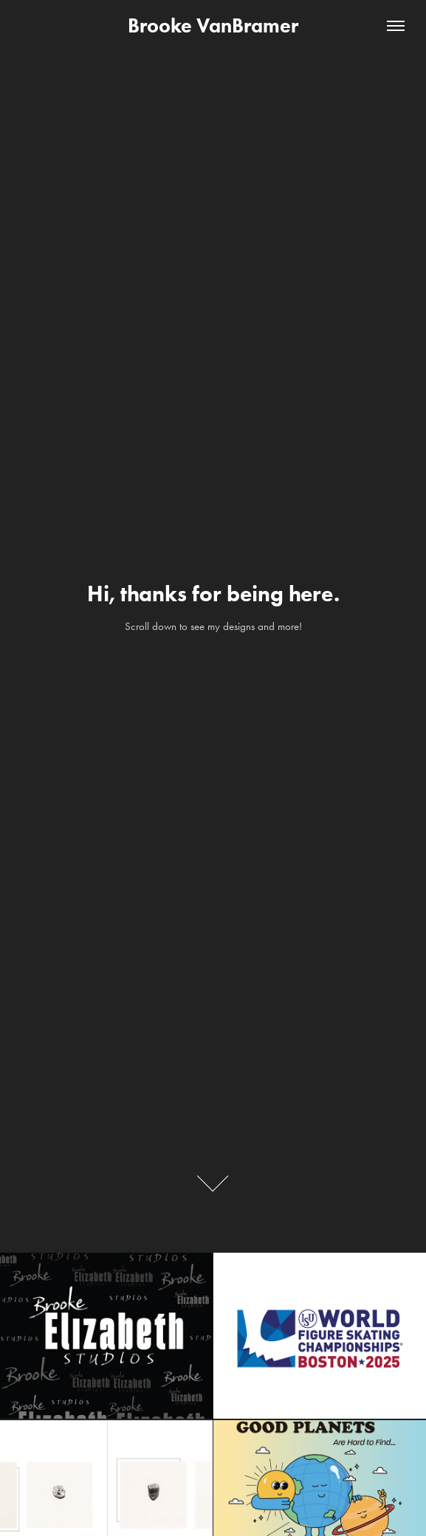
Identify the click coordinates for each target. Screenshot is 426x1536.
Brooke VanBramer (213, 25)
